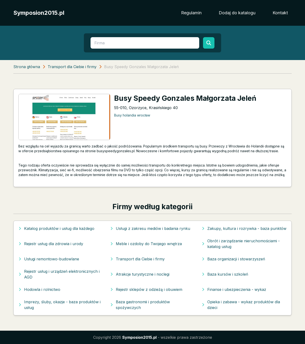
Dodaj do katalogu (237, 12)
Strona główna (26, 66)
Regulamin (191, 12)
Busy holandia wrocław (132, 115)
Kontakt (280, 12)
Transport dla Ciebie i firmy (72, 66)
